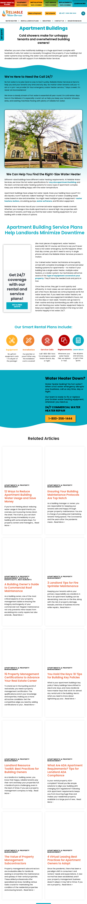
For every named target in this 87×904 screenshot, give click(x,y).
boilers (16, 201)
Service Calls (47, 349)
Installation (29, 349)
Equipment (12, 349)
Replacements (65, 349)
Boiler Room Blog (75, 21)
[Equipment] (11, 340)
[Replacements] (64, 340)
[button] (83, 13)
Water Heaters (12, 21)
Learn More (78, 349)
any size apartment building (62, 182)
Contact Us (60, 21)
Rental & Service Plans (31, 21)
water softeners (44, 201)
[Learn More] (78, 340)
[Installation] (28, 340)
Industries (47, 21)
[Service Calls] (47, 340)
